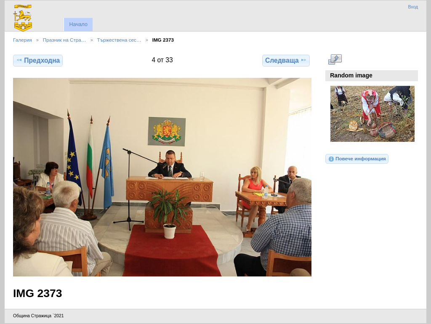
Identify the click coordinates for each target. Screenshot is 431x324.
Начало (78, 24)
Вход (413, 7)
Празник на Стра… (64, 39)
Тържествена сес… (119, 39)
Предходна (38, 60)
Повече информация (357, 159)
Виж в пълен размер (335, 59)
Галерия (22, 39)
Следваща (286, 60)
